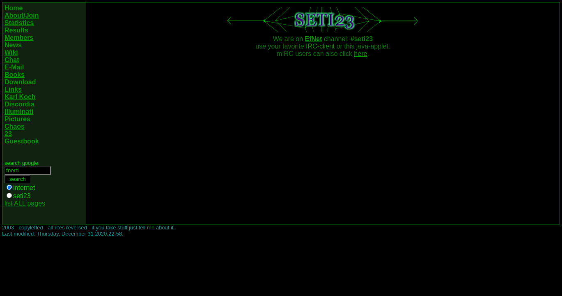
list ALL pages (25, 203)
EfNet (313, 38)
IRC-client (320, 46)
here (360, 53)
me (150, 227)
